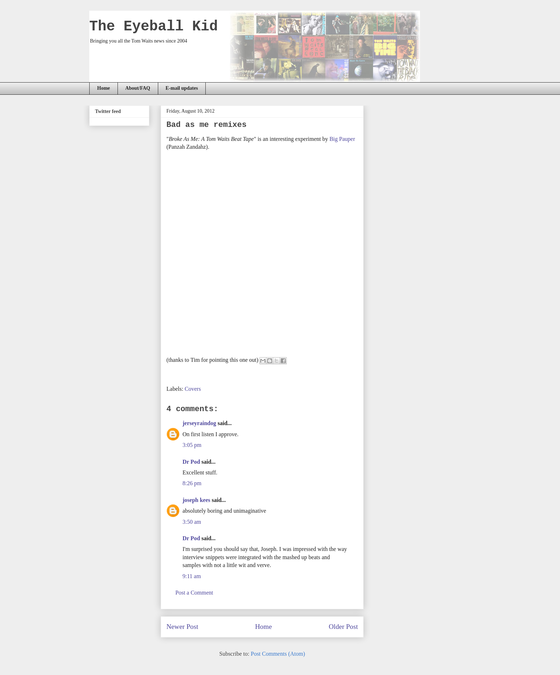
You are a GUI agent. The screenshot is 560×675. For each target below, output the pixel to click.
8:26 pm (191, 483)
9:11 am (191, 576)
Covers (193, 389)
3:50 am (191, 522)
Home (103, 88)
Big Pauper (342, 139)
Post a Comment (194, 593)
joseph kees (196, 500)
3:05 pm (191, 445)
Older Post (343, 626)
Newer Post (182, 626)
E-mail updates (182, 88)
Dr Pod (191, 462)
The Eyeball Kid (153, 27)
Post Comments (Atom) (278, 654)
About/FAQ (137, 88)
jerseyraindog (199, 423)
